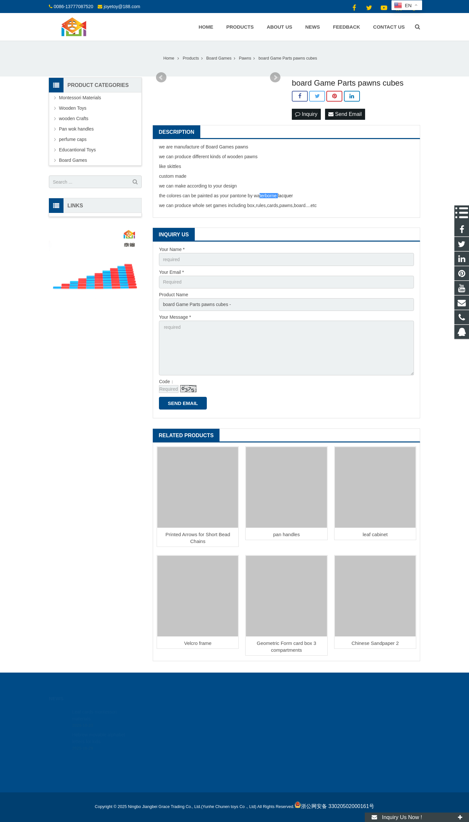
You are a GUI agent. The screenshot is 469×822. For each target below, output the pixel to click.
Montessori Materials (80, 97)
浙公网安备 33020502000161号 (334, 806)
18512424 (256, 711)
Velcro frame (197, 643)
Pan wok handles (76, 129)
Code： (166, 381)
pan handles (286, 534)
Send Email (345, 114)
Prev (161, 77)
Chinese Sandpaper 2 (375, 643)
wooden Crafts (73, 118)
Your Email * (171, 272)
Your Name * (172, 249)
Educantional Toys (77, 149)
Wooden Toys (72, 108)
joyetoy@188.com (122, 6)
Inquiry (306, 114)
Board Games (73, 160)
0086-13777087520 (73, 6)
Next (275, 77)
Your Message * (175, 317)
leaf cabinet (375, 534)
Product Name (173, 294)
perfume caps (73, 139)
